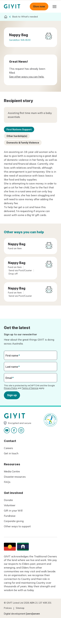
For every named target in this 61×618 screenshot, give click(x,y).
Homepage (12, 6)
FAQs (7, 482)
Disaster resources (15, 476)
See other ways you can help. (26, 76)
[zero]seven (33, 613)
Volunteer (9, 505)
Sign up (12, 395)
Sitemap (20, 607)
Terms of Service (30, 388)
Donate (8, 500)
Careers (8, 448)
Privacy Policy (10, 388)
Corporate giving (14, 521)
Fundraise (9, 515)
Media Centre (12, 471)
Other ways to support (17, 526)
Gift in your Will (13, 510)
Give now (39, 6)
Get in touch (11, 453)
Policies (8, 607)
